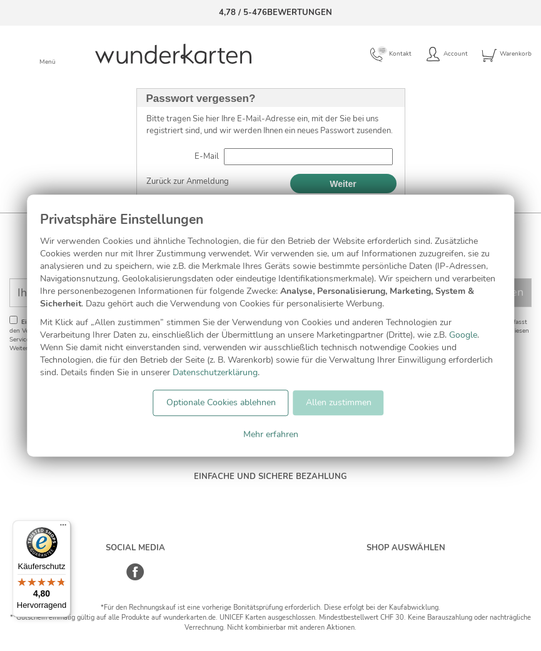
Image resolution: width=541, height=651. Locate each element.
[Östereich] (419, 567)
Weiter (343, 184)
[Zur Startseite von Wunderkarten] (173, 54)
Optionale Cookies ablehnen (221, 402)
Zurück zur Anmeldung (187, 181)
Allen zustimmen (339, 402)
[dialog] (270, 325)
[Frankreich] (445, 567)
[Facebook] (135, 578)
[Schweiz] (392, 567)
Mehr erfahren (270, 434)
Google (463, 335)
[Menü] (63, 527)
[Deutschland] (366, 567)
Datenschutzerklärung (215, 372)
